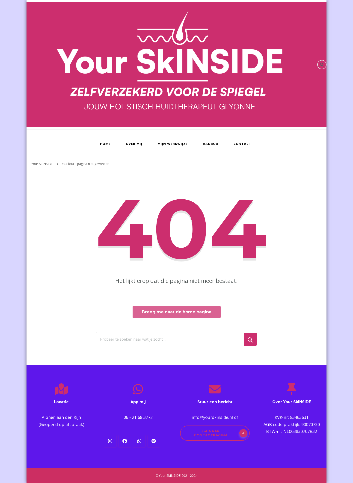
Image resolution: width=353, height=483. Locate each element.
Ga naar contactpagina (211, 433)
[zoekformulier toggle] (321, 64)
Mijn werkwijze (172, 143)
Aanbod (210, 143)
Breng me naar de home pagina (176, 312)
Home (105, 143)
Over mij (134, 143)
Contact (242, 143)
